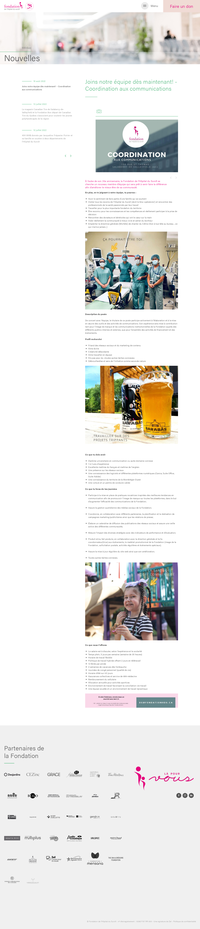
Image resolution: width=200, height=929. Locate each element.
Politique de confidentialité (184, 921)
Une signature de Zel (162, 921)
